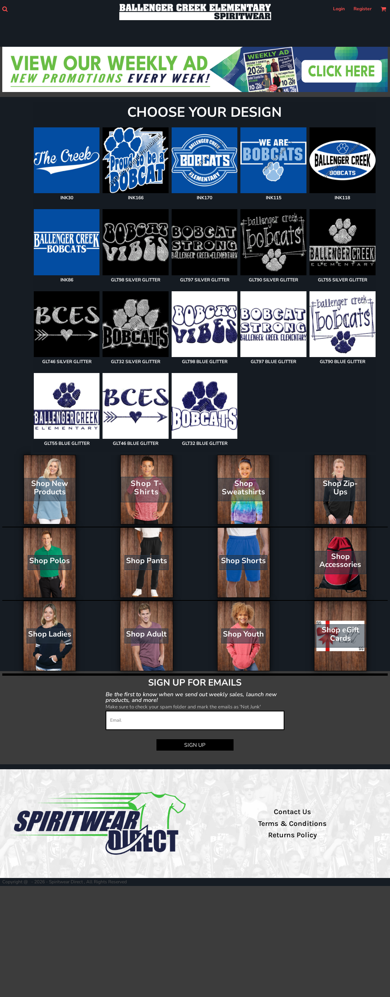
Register (363, 9)
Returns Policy (292, 835)
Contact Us (292, 812)
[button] (5, 9)
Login (339, 9)
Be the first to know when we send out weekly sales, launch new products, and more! (191, 697)
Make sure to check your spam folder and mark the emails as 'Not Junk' (183, 706)
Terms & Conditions (292, 823)
